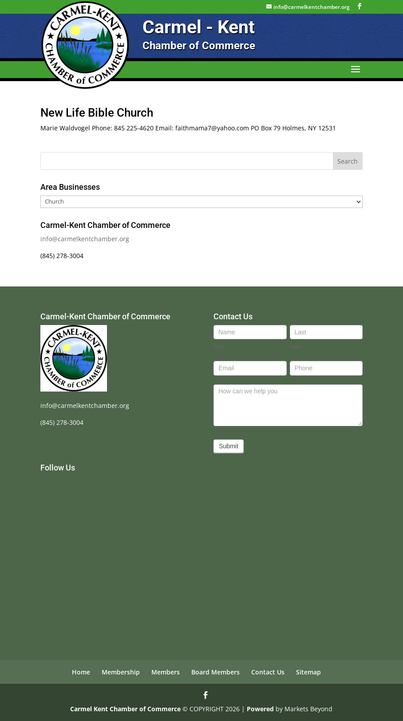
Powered (260, 709)
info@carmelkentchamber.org (84, 239)
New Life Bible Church (96, 112)
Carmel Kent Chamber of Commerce (125, 709)
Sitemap (308, 672)
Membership (121, 672)
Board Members (215, 672)
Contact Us (267, 672)
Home (81, 672)
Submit (228, 446)
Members (165, 672)
